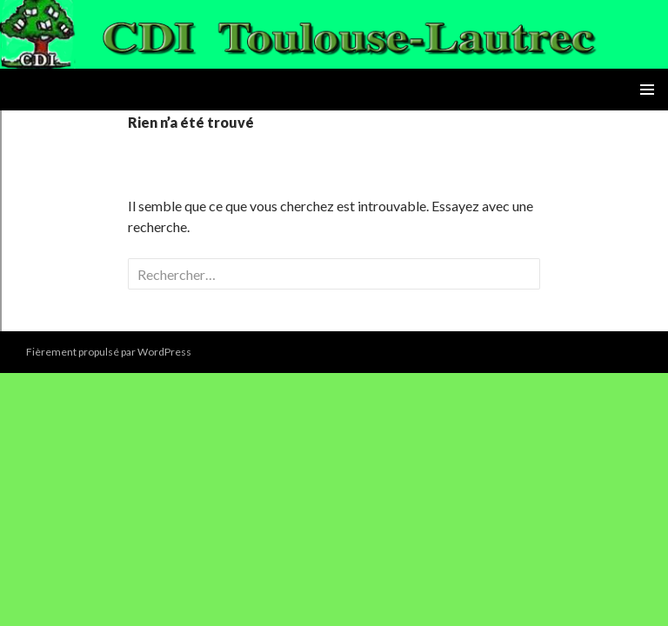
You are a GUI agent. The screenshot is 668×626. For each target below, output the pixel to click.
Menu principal (647, 89)
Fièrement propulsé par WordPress (108, 351)
